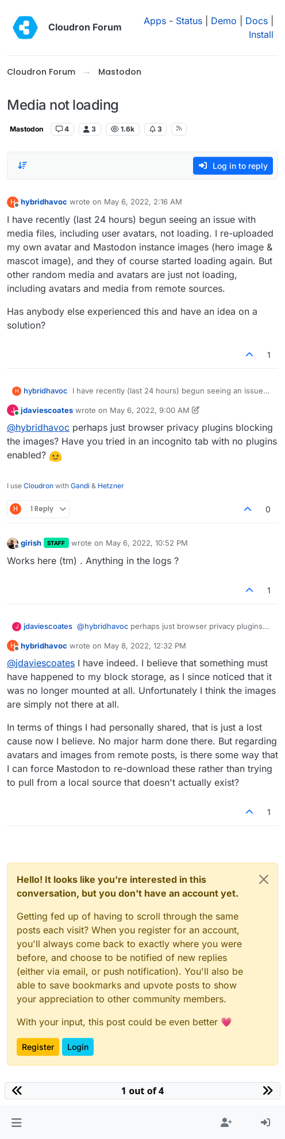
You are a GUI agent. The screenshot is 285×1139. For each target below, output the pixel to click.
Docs (256, 20)
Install (261, 34)
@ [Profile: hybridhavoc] (38, 427)
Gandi (80, 485)
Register (38, 1047)
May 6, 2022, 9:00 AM (150, 410)
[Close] (264, 879)
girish (31, 542)
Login (77, 1047)
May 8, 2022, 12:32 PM (145, 645)
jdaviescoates (47, 410)
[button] (16, 1122)
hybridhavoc (44, 201)
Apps (155, 20)
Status (189, 20)
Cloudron (38, 485)
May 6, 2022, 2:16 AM (143, 201)
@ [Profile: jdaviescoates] (41, 663)
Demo (224, 20)
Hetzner (111, 485)
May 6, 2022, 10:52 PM (147, 542)
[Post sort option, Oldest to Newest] (22, 165)
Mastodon (26, 129)
